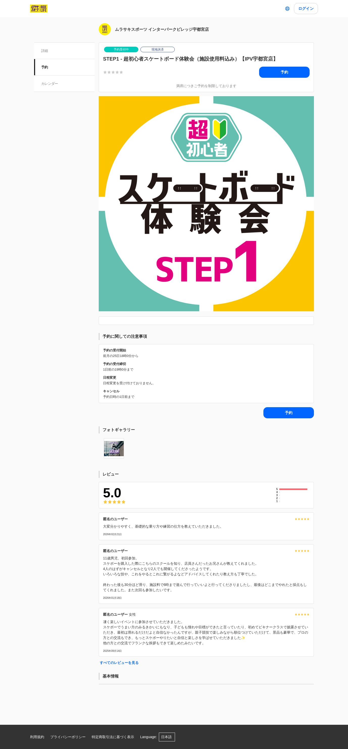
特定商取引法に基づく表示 (113, 737)
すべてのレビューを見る (119, 663)
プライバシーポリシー (68, 737)
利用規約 (37, 737)
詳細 (44, 51)
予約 (44, 67)
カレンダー (49, 84)
